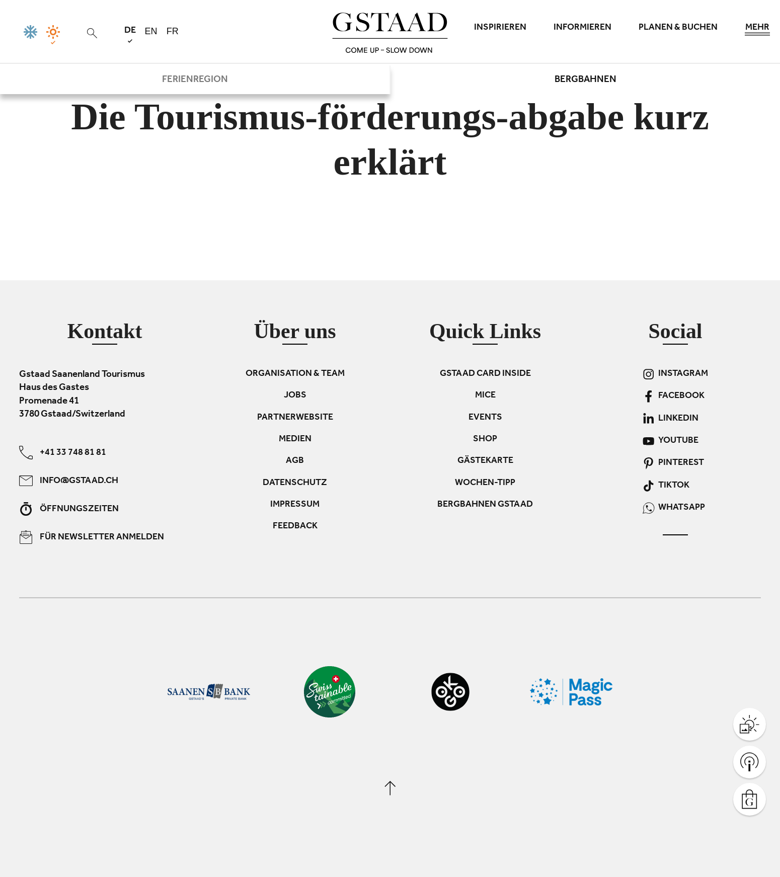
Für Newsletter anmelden (91, 537)
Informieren (582, 28)
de (130, 34)
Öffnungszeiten (69, 509)
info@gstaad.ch (68, 481)
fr (173, 31)
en (151, 31)
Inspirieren (500, 28)
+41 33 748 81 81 (62, 452)
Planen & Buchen (678, 28)
